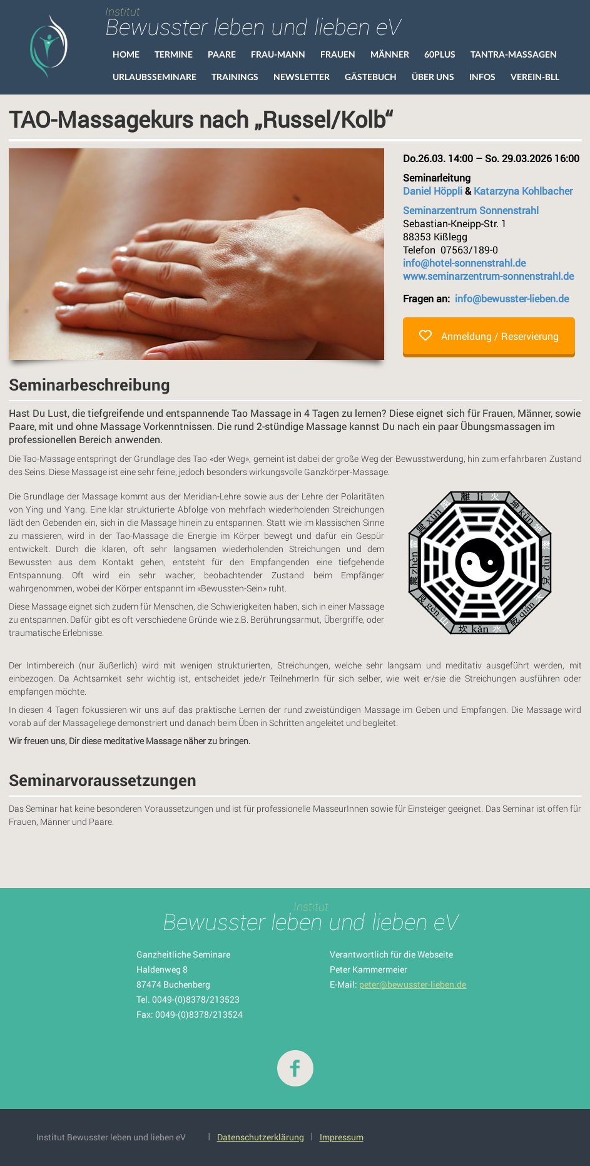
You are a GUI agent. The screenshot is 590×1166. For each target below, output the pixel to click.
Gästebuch (371, 76)
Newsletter (301, 76)
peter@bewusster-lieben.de (412, 984)
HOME (126, 54)
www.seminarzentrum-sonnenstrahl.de (488, 275)
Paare (222, 54)
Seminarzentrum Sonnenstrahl (471, 210)
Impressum (342, 1137)
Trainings (234, 76)
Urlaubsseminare (154, 76)
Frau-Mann (278, 54)
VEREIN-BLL (535, 76)
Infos (482, 76)
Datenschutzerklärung (260, 1137)
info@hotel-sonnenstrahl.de (464, 262)
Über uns (433, 76)
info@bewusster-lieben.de (512, 298)
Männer (389, 54)
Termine (174, 54)
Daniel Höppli (432, 190)
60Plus (439, 54)
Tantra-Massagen (513, 54)
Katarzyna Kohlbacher (523, 190)
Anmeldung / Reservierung (489, 335)
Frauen (337, 54)
